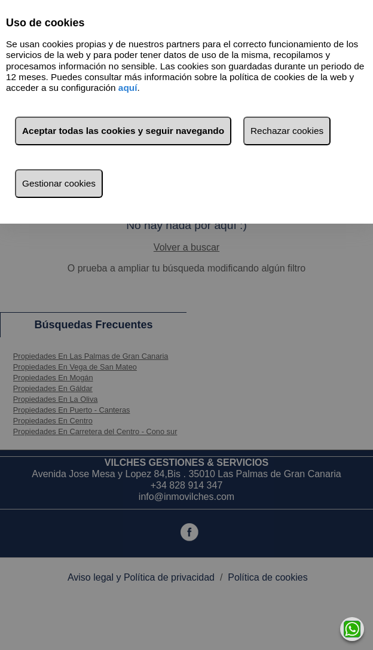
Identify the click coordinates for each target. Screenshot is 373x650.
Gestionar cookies (59, 183)
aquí (127, 88)
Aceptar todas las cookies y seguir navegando (123, 131)
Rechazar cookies (286, 131)
